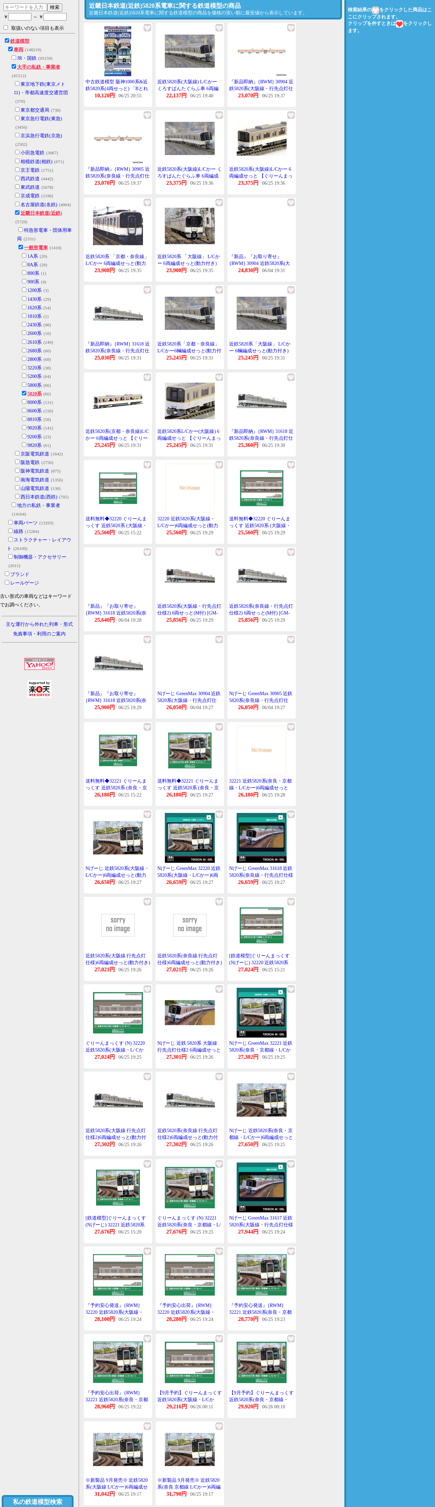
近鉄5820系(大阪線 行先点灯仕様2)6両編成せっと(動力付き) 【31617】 (115, 1137)
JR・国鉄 (27, 58)
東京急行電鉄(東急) (41, 118)
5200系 (34, 376)
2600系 (34, 333)
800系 (33, 273)
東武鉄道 (30, 187)
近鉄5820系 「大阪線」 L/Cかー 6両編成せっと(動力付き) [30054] (188, 263)
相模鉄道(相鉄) (36, 161)
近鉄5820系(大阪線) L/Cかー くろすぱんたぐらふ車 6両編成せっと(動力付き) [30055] (188, 88)
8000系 (34, 402)
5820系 (34, 393)
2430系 (34, 324)
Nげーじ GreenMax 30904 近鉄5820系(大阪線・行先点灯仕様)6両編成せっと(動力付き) (189, 700)
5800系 (34, 385)
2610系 (34, 342)
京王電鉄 (30, 170)
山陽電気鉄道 (35, 488)
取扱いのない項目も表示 (33, 28)
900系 (33, 281)
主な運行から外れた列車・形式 (39, 624)
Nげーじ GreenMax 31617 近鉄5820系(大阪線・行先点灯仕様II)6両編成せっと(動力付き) (261, 1224)
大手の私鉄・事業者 (38, 67)
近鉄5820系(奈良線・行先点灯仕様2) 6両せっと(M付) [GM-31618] (261, 613)
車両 (18, 49)
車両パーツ (26, 522)
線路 (18, 531)
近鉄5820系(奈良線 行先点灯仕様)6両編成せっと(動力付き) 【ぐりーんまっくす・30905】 (189, 962)
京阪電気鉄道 (35, 453)
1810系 (34, 316)
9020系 (34, 428)
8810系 (34, 419)
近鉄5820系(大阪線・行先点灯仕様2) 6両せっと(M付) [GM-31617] (189, 613)
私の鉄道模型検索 (37, 1501)
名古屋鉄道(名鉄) (39, 204)
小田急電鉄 (32, 152)
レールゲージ (24, 583)
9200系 (34, 436)
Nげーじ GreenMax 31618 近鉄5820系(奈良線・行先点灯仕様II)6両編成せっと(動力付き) (261, 875)
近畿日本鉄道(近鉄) (41, 213)
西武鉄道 (30, 178)
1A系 (32, 256)
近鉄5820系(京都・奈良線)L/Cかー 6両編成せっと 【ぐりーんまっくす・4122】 (117, 438)
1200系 (34, 290)
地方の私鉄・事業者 (38, 505)
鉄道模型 (19, 41)
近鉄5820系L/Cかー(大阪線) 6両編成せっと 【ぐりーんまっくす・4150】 (189, 438)
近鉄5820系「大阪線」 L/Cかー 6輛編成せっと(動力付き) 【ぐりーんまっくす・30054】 (261, 350)
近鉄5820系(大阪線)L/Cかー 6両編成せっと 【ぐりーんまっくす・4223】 (261, 176)
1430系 (34, 299)
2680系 (34, 350)
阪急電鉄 (30, 462)
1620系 (34, 307)
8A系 (32, 264)
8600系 (34, 410)
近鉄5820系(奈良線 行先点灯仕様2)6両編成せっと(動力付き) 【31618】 (187, 1137)
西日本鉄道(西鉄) (39, 496)
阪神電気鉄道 (35, 471)
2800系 (34, 359)
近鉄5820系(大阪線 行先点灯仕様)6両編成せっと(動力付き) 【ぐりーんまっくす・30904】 (117, 962)
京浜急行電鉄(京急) (41, 135)
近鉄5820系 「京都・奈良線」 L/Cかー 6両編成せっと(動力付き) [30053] (117, 263)
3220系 (34, 367)
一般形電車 (36, 247)
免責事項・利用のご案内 (39, 633)
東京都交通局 (35, 110)
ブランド (19, 574)
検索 (55, 7)
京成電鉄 (30, 195)
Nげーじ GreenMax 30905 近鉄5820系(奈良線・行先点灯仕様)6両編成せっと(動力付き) (260, 700)
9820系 (34, 445)
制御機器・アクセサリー (40, 557)
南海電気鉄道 (35, 479)
